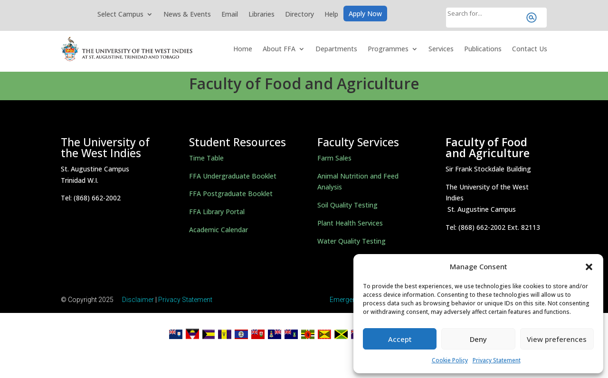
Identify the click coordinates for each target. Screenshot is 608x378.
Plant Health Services (350, 222)
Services (441, 48)
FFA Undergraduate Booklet (232, 175)
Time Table (206, 157)
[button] (589, 267)
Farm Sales (334, 157)
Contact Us (529, 48)
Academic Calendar (218, 229)
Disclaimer (138, 299)
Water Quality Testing (351, 241)
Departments (336, 48)
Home (242, 48)
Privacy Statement (497, 360)
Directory (299, 15)
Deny (478, 339)
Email (229, 15)
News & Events (187, 15)
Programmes (388, 48)
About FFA (279, 48)
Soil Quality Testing (347, 204)
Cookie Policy (450, 360)
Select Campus (120, 15)
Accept (400, 339)
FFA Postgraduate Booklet (231, 193)
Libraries (261, 15)
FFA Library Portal (217, 211)
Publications (483, 48)
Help (331, 15)
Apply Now (365, 14)
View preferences (557, 339)
